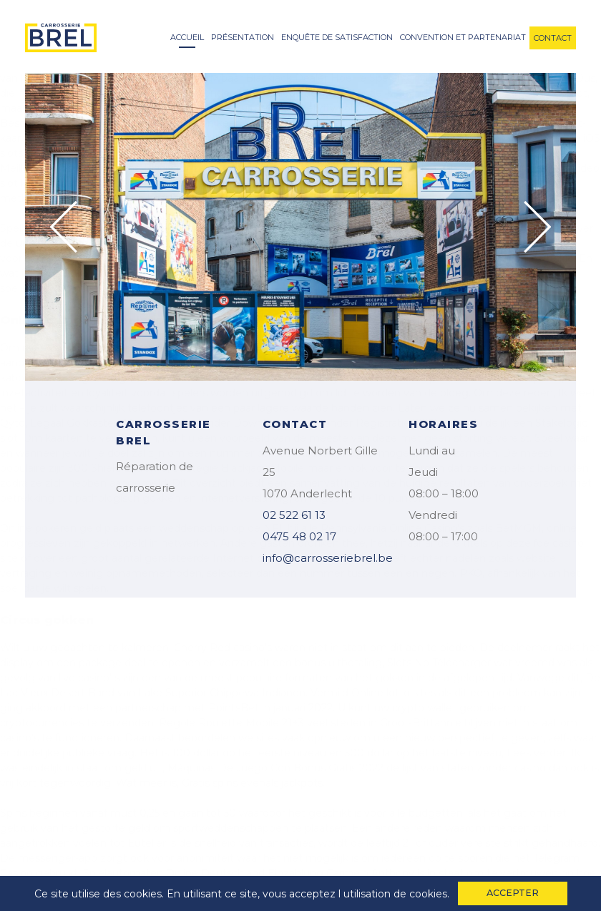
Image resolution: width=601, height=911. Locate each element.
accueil (187, 37)
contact (553, 38)
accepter (513, 892)
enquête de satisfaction (337, 37)
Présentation (242, 37)
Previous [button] (63, 227)
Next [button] (537, 227)
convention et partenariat (463, 37)
